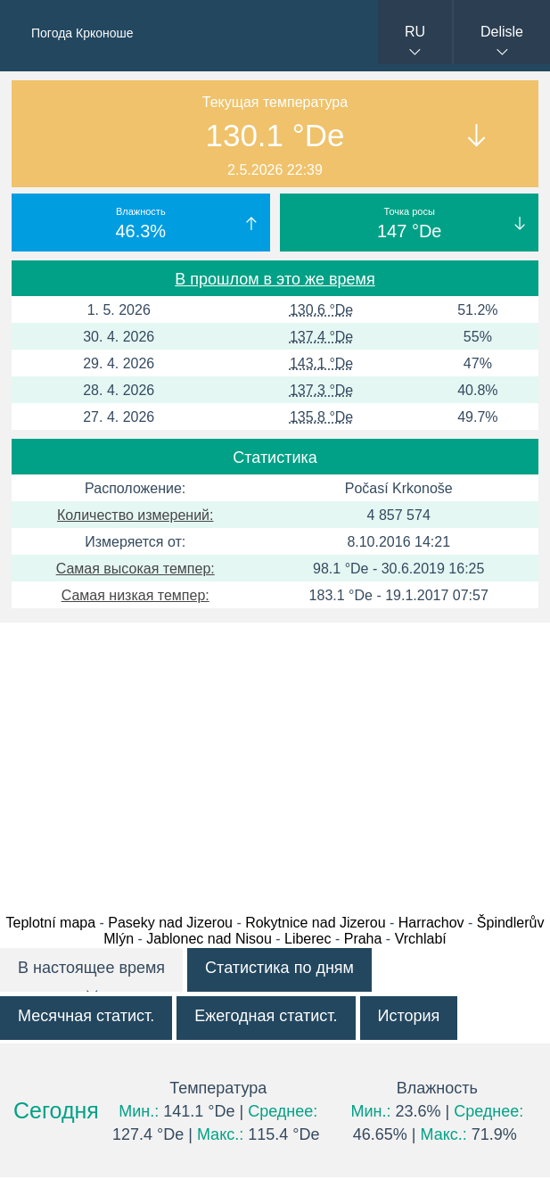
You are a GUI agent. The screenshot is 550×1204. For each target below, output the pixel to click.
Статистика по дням (279, 968)
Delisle (501, 31)
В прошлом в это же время (274, 279)
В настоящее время (91, 968)
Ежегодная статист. (265, 1016)
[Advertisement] (275, 763)
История (409, 1016)
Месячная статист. (86, 1016)
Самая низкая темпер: (135, 595)
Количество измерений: (135, 515)
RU (415, 31)
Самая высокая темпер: (135, 568)
